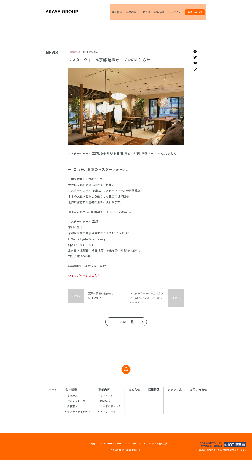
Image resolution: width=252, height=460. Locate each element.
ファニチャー (108, 396)
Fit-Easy (105, 401)
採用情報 (161, 12)
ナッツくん (176, 12)
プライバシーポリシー (110, 443)
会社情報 (118, 12)
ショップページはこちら (84, 275)
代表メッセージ (76, 401)
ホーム (53, 389)
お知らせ (147, 12)
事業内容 (133, 12)
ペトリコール (108, 411)
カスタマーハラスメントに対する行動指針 (146, 443)
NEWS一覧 (126, 321)
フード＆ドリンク (110, 406)
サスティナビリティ (78, 411)
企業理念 (72, 396)
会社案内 (72, 406)
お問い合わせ (196, 12)
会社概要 (90, 443)
